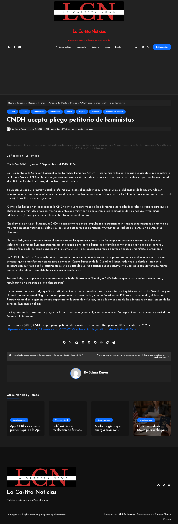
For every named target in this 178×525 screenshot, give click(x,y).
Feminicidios (39, 112)
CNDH (24, 112)
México (69, 112)
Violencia (95, 112)
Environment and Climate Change (154, 515)
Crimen (95, 47)
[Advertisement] (89, 72)
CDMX (12, 112)
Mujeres (82, 112)
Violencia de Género (114, 112)
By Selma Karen (16, 130)
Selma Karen (98, 373)
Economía (81, 47)
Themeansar (60, 515)
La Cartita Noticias (89, 31)
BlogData (45, 515)
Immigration (110, 515)
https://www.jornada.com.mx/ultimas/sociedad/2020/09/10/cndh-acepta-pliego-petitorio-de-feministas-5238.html (73, 330)
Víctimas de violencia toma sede (78, 130)
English (119, 47)
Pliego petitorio (54, 130)
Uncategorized (19, 421)
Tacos (107, 47)
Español (167, 520)
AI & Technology (127, 515)
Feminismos (55, 112)
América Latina (64, 47)
